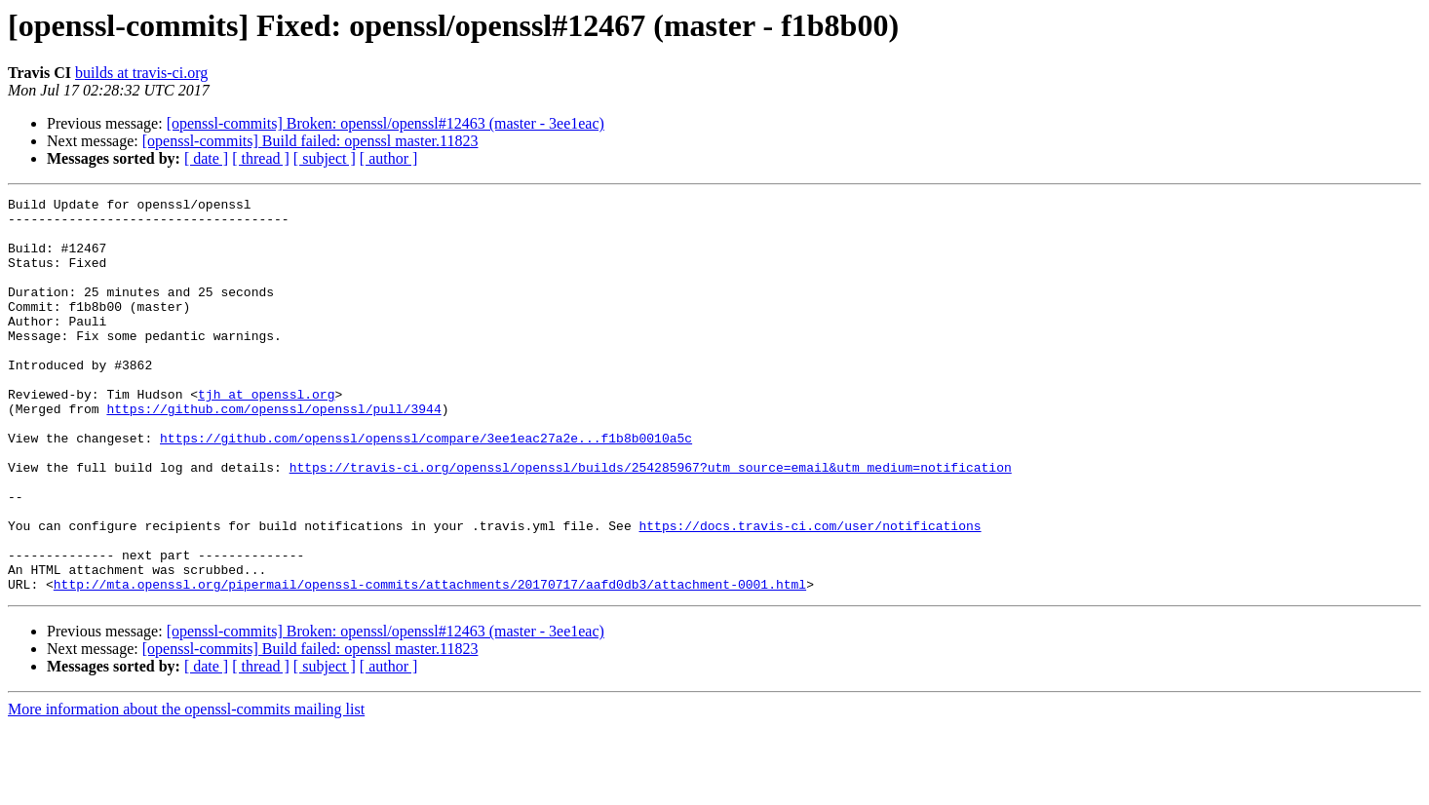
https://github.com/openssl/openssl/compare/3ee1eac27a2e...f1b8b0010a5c (426, 487)
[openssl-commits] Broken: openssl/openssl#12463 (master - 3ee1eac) (385, 123)
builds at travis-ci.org (141, 72)
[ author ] (389, 158)
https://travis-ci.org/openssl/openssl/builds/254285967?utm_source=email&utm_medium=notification (651, 522)
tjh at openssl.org (266, 434)
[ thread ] (261, 158)
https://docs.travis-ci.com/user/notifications (809, 592)
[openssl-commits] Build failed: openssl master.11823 (310, 141)
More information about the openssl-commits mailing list (186, 788)
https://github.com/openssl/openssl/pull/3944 (273, 452)
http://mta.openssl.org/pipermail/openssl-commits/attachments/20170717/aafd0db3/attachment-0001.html (430, 662)
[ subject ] (324, 158)
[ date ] (206, 158)
